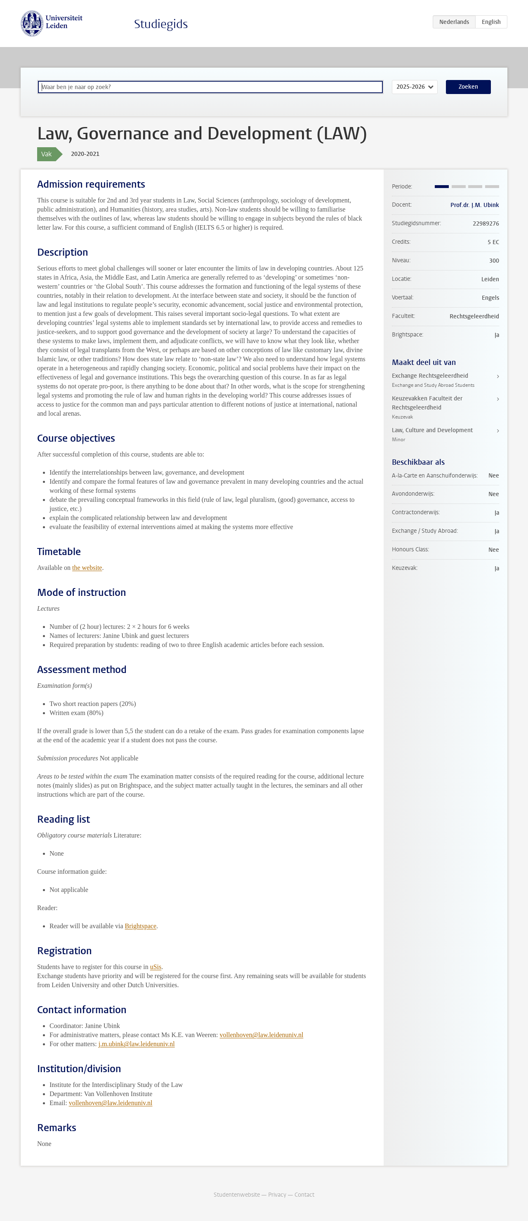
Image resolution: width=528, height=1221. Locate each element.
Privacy (277, 1195)
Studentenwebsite (237, 1195)
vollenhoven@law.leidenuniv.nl (262, 1034)
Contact (304, 1195)
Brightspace (140, 925)
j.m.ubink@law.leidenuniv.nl (137, 1043)
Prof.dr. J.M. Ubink (474, 205)
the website (87, 567)
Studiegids (161, 24)
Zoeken (468, 87)
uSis (156, 966)
